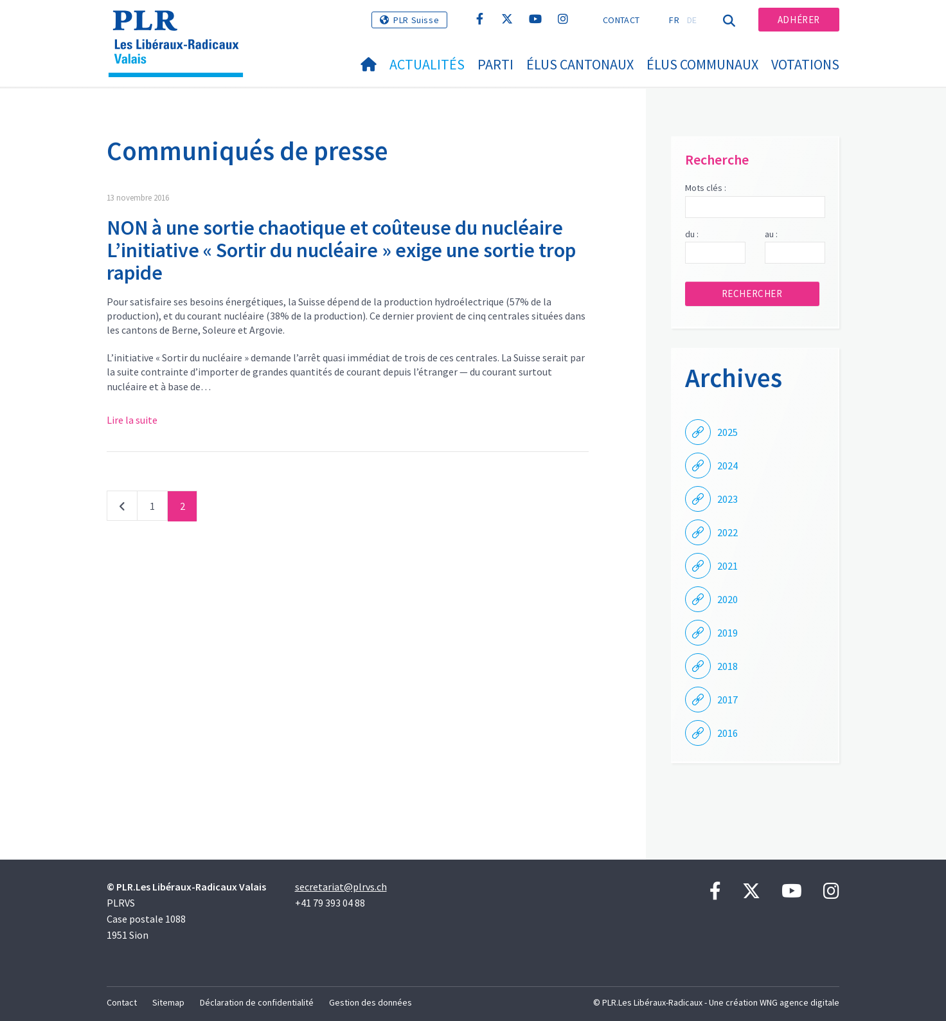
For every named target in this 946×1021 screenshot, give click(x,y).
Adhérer (799, 20)
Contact (621, 20)
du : (692, 234)
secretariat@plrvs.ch (341, 886)
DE (692, 20)
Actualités (427, 64)
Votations (805, 64)
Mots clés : (705, 188)
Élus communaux (702, 64)
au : (771, 234)
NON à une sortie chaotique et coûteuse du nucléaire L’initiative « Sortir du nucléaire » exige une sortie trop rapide (341, 250)
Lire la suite (132, 419)
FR (674, 20)
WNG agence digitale (799, 1002)
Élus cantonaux (580, 64)
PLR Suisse (416, 20)
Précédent (122, 508)
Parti (495, 64)
